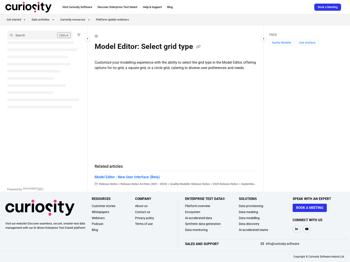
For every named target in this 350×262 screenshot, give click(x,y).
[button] (28, 7)
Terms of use (144, 224)
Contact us (142, 212)
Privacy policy (144, 218)
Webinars (98, 218)
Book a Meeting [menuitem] (328, 7)
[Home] (96, 36)
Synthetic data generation (203, 224)
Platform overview (197, 206)
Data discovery (249, 224)
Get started (14, 19)
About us (141, 206)
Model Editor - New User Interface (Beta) (127, 177)
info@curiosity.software (280, 243)
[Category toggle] (87, 38)
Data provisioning (251, 206)
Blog (95, 230)
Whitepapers (100, 212)
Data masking (248, 212)
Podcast (97, 224)
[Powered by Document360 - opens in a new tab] (25, 189)
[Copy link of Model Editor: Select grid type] (198, 47)
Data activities (41, 19)
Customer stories (103, 206)
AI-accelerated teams (253, 230)
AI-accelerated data (198, 218)
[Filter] (78, 35)
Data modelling (249, 218)
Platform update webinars (112, 19)
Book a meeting (309, 208)
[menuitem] (77, 7)
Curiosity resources (72, 19)
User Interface (307, 42)
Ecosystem (192, 212)
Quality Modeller (281, 42)
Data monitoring (196, 230)
